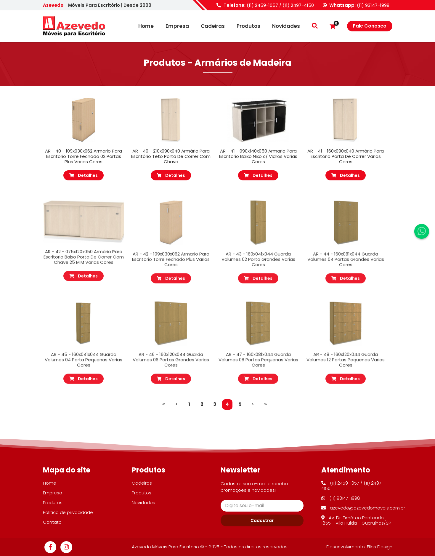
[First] (163, 404)
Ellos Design (379, 547)
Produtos (248, 26)
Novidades (286, 26)
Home (146, 26)
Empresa (177, 26)
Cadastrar (262, 520)
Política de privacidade (68, 512)
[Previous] (176, 404)
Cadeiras (213, 26)
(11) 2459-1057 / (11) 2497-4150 (280, 5)
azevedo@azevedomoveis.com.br (363, 508)
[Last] (265, 404)
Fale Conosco (369, 26)
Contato (52, 522)
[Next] (253, 404)
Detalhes (83, 175)
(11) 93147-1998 (373, 5)
